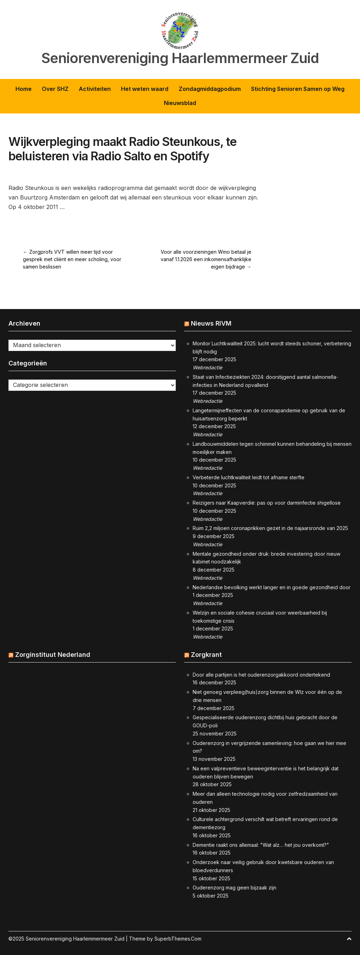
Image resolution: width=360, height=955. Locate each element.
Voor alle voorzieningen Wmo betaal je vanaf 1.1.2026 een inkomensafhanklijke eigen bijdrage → (206, 259)
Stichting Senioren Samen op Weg (298, 88)
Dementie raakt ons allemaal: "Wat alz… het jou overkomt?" (261, 845)
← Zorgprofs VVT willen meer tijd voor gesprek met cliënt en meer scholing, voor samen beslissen (72, 259)
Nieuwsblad (180, 102)
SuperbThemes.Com (177, 939)
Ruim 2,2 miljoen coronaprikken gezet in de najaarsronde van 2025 (270, 528)
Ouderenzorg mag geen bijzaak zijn (234, 888)
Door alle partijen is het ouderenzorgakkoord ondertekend (261, 675)
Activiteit (60, 171)
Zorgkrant (206, 654)
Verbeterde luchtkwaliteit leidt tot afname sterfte (248, 477)
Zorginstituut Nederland (52, 654)
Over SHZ (55, 88)
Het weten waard (144, 88)
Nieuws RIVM (211, 323)
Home (23, 88)
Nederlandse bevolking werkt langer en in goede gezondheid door (272, 587)
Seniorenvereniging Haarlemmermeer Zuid (180, 58)
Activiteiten (95, 88)
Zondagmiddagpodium (210, 88)
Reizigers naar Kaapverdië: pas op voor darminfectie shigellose (267, 503)
